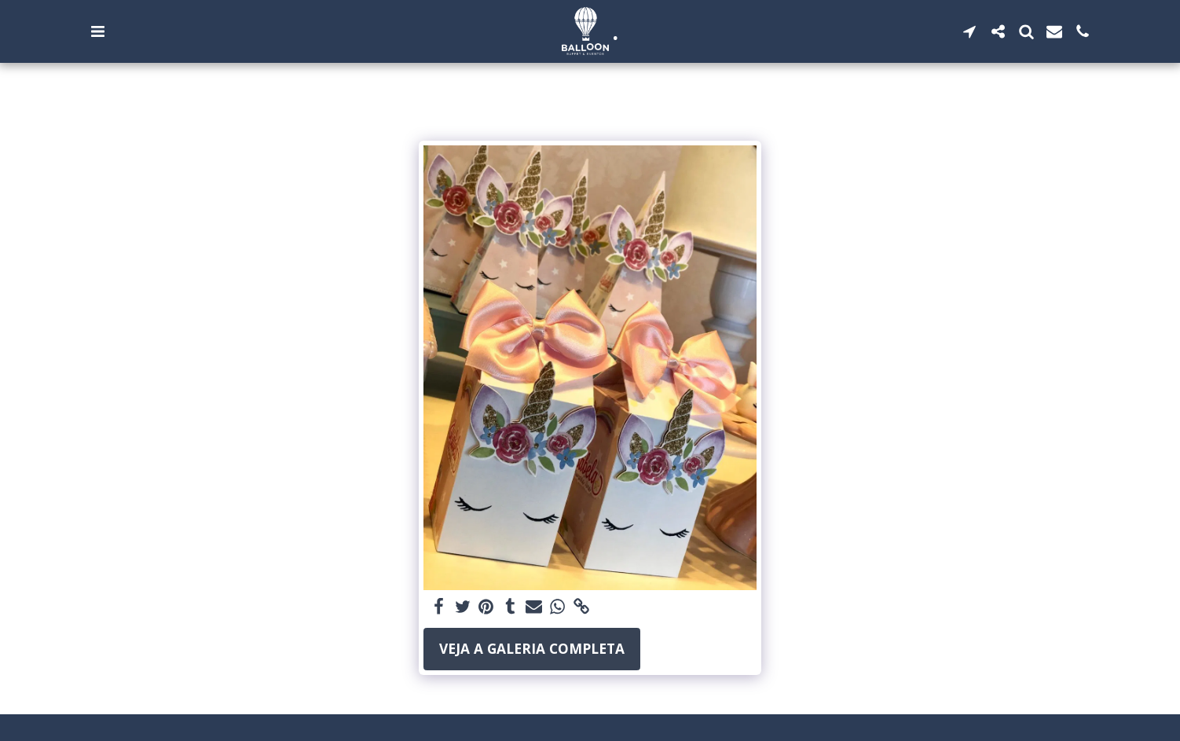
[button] (97, 31)
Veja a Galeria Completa (532, 648)
